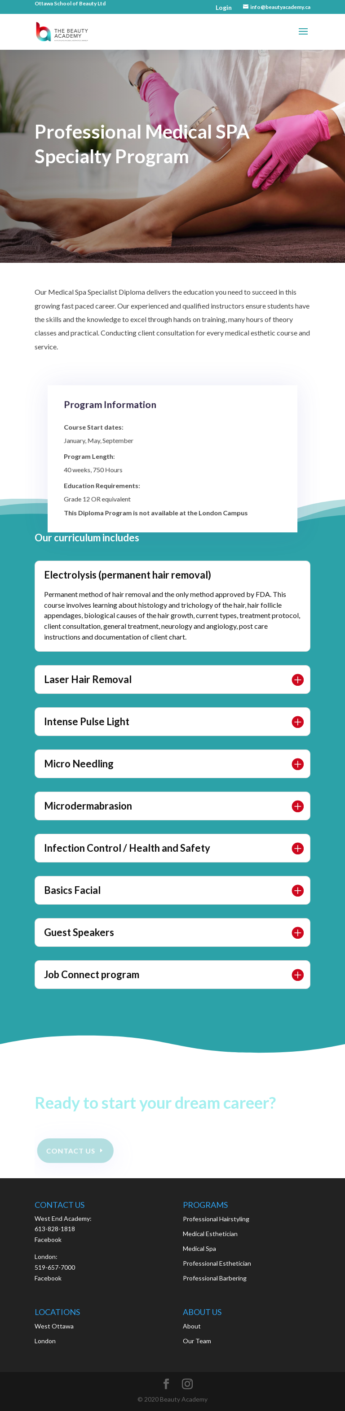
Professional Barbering (215, 1278)
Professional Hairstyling (216, 1219)
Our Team (197, 1341)
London (45, 1341)
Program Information (116, 416)
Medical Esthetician (210, 1233)
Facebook (48, 1239)
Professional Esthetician (217, 1263)
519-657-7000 (55, 1267)
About (192, 1326)
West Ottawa (54, 1326)
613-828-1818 (55, 1228)
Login (224, 7)
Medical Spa (199, 1248)
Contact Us (71, 1150)
